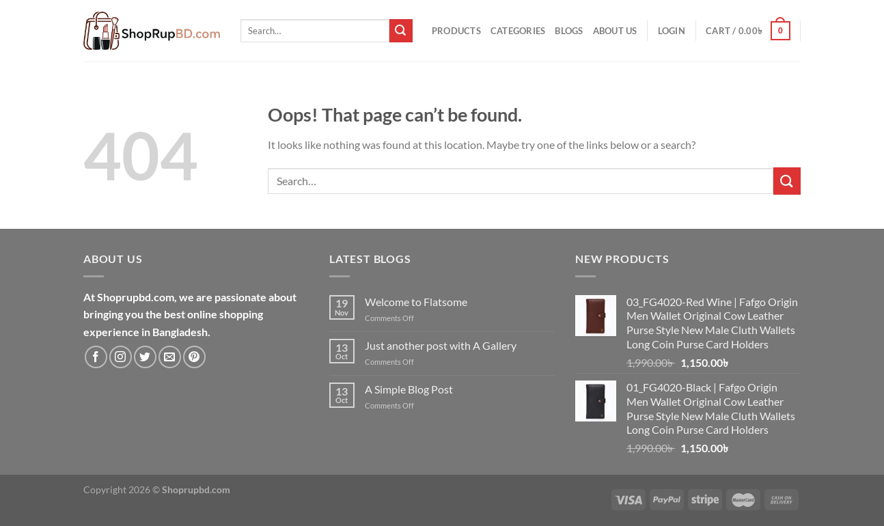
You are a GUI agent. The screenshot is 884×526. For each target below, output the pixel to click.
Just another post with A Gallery (440, 345)
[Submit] (401, 30)
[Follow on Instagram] (120, 357)
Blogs (569, 30)
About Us (615, 30)
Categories (518, 30)
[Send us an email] (169, 357)
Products (456, 30)
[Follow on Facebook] (96, 357)
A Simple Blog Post (409, 389)
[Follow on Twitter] (145, 357)
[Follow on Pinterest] (194, 357)
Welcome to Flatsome (416, 301)
